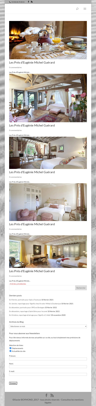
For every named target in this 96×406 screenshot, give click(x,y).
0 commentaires (15, 67)
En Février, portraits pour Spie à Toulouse (25, 300)
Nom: (11, 364)
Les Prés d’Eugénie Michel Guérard (32, 62)
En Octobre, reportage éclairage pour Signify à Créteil (29, 315)
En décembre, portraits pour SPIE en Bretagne (26, 307)
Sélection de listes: (16, 345)
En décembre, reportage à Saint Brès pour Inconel (28, 311)
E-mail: (12, 371)
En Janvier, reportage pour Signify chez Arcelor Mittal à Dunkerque (35, 304)
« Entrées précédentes (17, 284)
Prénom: (12, 356)
